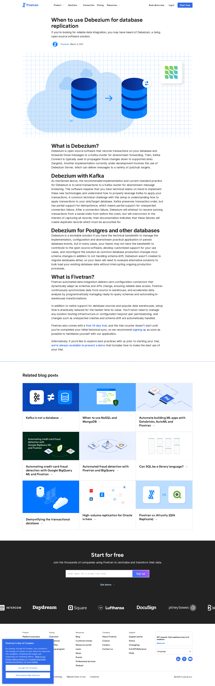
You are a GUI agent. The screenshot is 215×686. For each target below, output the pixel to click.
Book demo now (156, 5)
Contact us (107, 649)
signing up (139, 329)
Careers (106, 645)
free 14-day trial (96, 325)
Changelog (134, 645)
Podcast (79, 665)
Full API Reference (137, 649)
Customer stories (84, 640)
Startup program (57, 649)
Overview (53, 636)
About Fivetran (109, 636)
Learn (78, 649)
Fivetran (65, 44)
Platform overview (31, 636)
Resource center (84, 645)
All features (54, 640)
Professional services (85, 661)
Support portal (135, 636)
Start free (185, 5)
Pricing (100, 5)
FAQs (131, 653)
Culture (106, 640)
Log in (171, 5)
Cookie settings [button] (55, 677)
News (78, 653)
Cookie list (94, 677)
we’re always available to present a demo (78, 345)
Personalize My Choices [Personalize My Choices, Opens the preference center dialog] (28, 675)
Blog (78, 636)
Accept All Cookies (28, 668)
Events (79, 657)
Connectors (88, 5)
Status (132, 640)
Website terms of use (76, 677)
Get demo (105, 584)
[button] (59, 5)
